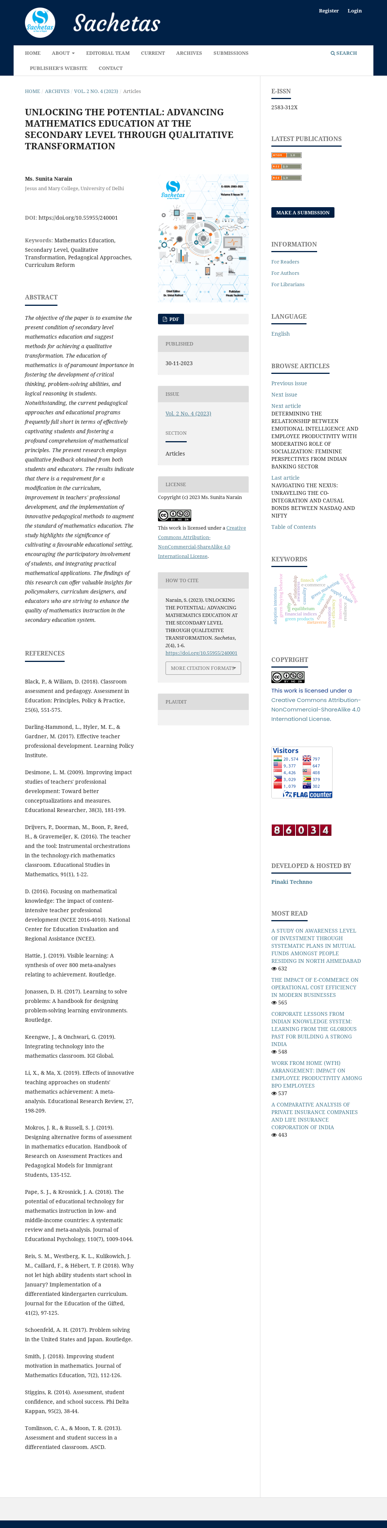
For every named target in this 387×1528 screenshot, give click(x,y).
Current (153, 53)
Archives (189, 53)
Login (355, 10)
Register (329, 10)
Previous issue (289, 383)
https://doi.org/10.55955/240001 (78, 217)
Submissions (231, 53)
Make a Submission (303, 212)
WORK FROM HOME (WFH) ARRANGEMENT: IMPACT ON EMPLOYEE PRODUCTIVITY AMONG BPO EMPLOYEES (316, 1074)
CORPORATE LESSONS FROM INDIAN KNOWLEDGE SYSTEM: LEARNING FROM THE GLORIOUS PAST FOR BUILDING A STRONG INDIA (314, 1029)
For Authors (285, 273)
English (280, 333)
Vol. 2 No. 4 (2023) (96, 91)
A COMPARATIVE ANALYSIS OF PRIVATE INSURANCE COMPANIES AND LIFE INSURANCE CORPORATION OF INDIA (314, 1116)
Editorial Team (108, 53)
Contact (110, 68)
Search (344, 53)
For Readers (285, 261)
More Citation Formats (202, 668)
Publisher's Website (58, 68)
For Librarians (288, 284)
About (61, 53)
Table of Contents (293, 526)
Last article (285, 477)
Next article (286, 405)
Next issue (284, 394)
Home (32, 53)
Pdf (173, 319)
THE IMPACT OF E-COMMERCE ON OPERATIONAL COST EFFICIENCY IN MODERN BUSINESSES (315, 987)
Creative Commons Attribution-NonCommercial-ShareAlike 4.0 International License (316, 709)
